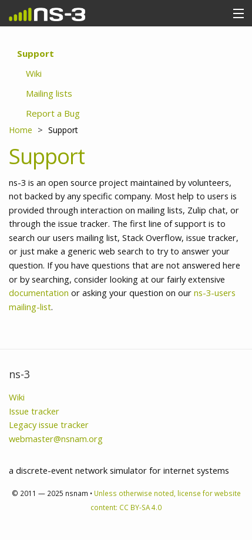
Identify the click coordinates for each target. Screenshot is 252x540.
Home (20, 129)
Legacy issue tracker (49, 424)
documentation (39, 292)
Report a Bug (53, 113)
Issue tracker (34, 411)
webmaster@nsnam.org (56, 438)
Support (35, 53)
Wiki (34, 73)
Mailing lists (49, 93)
